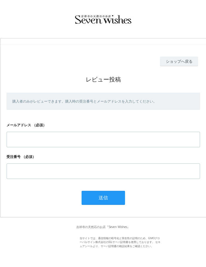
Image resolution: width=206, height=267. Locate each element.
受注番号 (13, 156)
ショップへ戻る (179, 61)
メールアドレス (18, 125)
